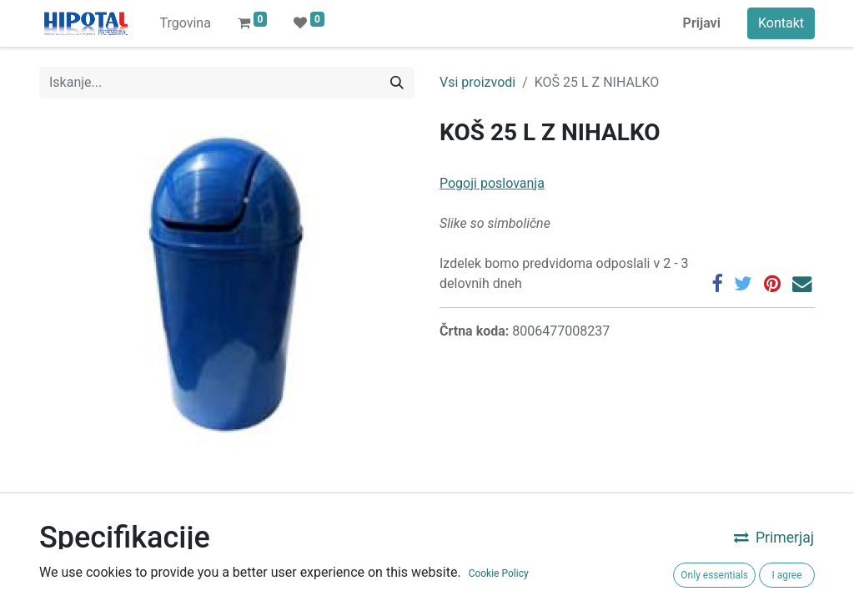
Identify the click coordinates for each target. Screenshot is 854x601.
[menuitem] (185, 23)
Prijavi (702, 23)
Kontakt (781, 23)
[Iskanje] (396, 82)
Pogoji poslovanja (492, 183)
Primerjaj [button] (774, 537)
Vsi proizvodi (477, 82)
